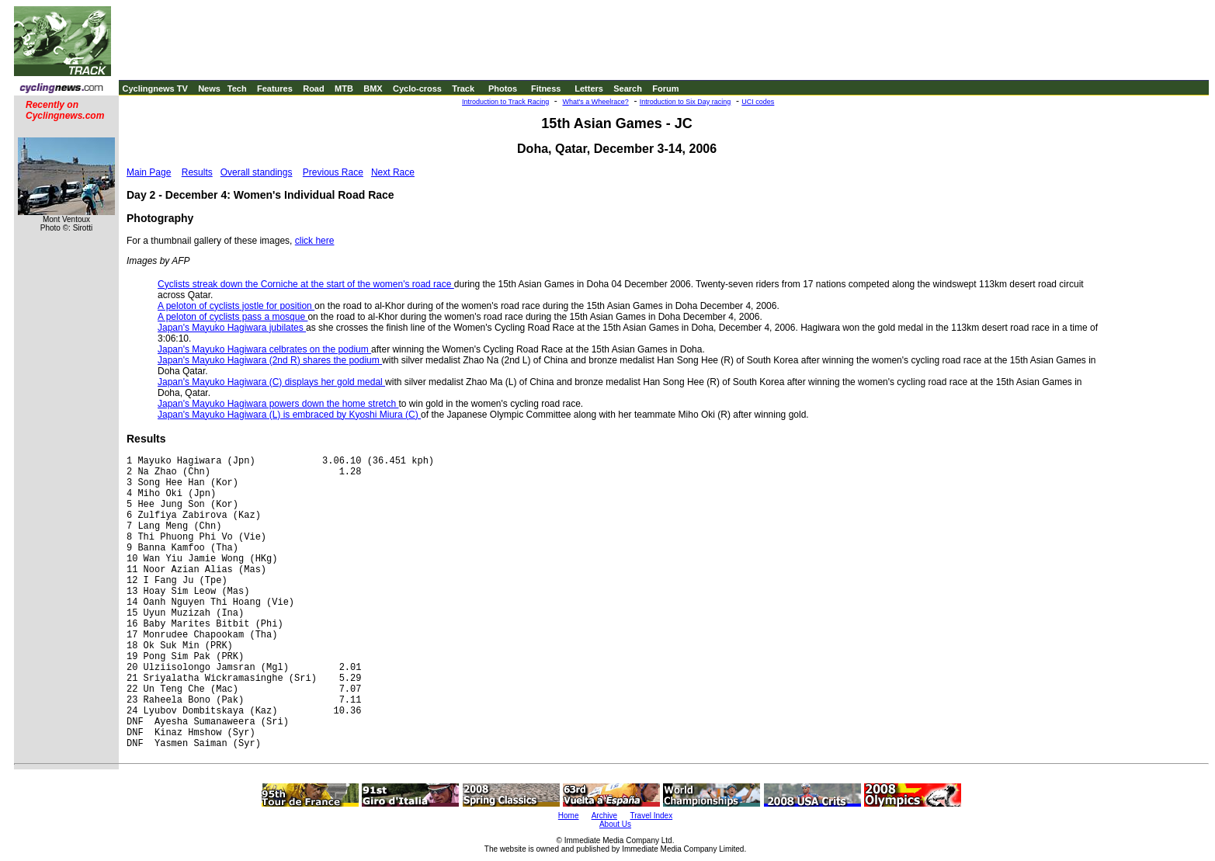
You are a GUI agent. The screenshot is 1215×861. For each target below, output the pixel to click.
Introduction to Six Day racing (685, 102)
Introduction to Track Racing (505, 102)
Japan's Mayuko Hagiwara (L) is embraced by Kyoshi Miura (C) (289, 414)
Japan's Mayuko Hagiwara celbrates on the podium (264, 349)
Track (463, 88)
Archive (604, 815)
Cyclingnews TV (154, 88)
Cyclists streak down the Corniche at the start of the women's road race (306, 284)
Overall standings (256, 172)
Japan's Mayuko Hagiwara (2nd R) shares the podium (270, 360)
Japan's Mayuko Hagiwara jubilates (232, 327)
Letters (589, 88)
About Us (615, 824)
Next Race (393, 172)
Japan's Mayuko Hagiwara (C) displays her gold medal (271, 382)
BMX (372, 88)
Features (275, 88)
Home (568, 815)
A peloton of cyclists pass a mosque (232, 316)
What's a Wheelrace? (596, 102)
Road (314, 88)
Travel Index (651, 815)
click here (315, 240)
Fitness (546, 88)
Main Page (149, 172)
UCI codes (757, 102)
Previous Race (333, 172)
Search (627, 88)
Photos (502, 88)
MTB (344, 88)
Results (197, 172)
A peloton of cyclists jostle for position (236, 305)
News (209, 88)
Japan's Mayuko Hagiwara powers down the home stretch (278, 403)
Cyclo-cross (417, 88)
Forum (665, 88)
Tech (237, 88)
